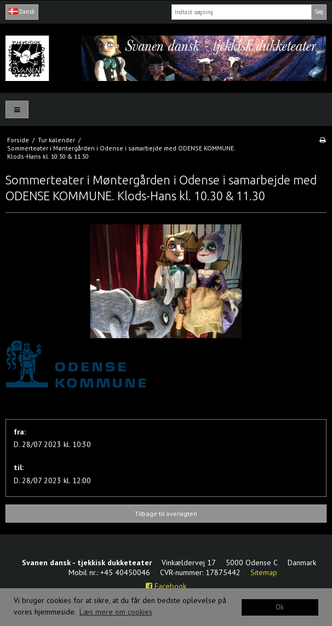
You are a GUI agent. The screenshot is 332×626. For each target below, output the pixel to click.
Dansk (22, 11)
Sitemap (263, 572)
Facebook (166, 586)
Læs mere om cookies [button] (115, 612)
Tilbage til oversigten (166, 513)
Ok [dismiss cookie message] (280, 606)
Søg (318, 11)
